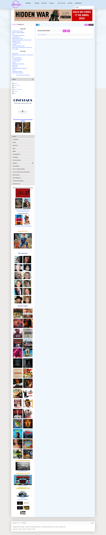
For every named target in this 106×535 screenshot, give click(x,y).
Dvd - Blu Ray (61, 3)
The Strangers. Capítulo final (18, 35)
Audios (15, 82)
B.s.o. (15, 93)
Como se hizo (17, 84)
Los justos (14, 44)
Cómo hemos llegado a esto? (18, 45)
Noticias (70, 3)
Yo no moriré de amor (17, 59)
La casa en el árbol (16, 60)
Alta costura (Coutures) (17, 70)
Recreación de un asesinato (18, 63)
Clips (15, 86)
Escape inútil (15, 53)
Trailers (37, 3)
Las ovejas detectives (16, 57)
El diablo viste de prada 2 (17, 31)
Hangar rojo (14, 66)
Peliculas (44, 3)
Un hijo (13, 62)
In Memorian (78, 3)
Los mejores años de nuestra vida (19, 67)
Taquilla (51, 3)
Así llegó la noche (16, 41)
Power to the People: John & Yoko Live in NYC (22, 39)
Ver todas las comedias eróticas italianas (23, 225)
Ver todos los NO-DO (22, 470)
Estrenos (28, 3)
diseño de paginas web (61, 526)
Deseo (13, 69)
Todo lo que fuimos (16, 42)
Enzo (13, 34)
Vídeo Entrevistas (18, 89)
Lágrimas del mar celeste (17, 38)
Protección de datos (22, 528)
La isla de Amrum (16, 37)
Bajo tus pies (15, 64)
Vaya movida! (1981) (42, 34)
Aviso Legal (15, 528)
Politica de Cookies (31, 528)
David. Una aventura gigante (18, 32)
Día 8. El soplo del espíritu (17, 72)
